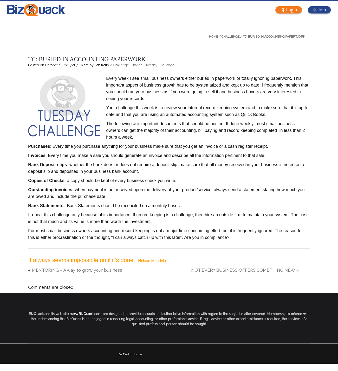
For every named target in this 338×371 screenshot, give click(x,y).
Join (322, 9)
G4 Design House (130, 354)
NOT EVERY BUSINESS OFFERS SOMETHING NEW (243, 270)
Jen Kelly (102, 65)
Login (291, 9)
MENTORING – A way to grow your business (77, 270)
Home (213, 36)
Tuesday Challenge (159, 65)
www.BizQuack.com (85, 314)
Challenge (230, 36)
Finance (136, 65)
